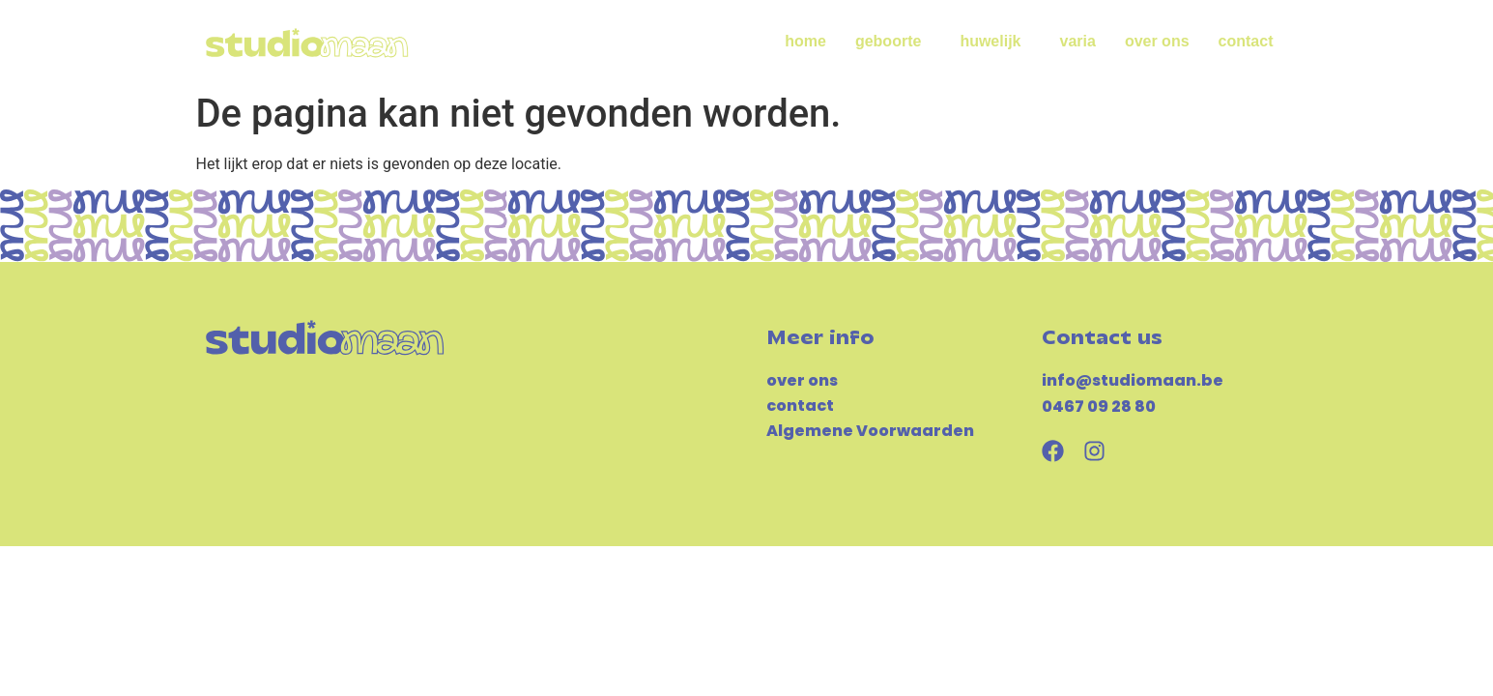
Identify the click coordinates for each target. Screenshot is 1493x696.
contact (1246, 41)
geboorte (893, 41)
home (805, 41)
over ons (1157, 41)
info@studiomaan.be (1132, 380)
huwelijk (995, 41)
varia (1078, 41)
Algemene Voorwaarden (870, 431)
